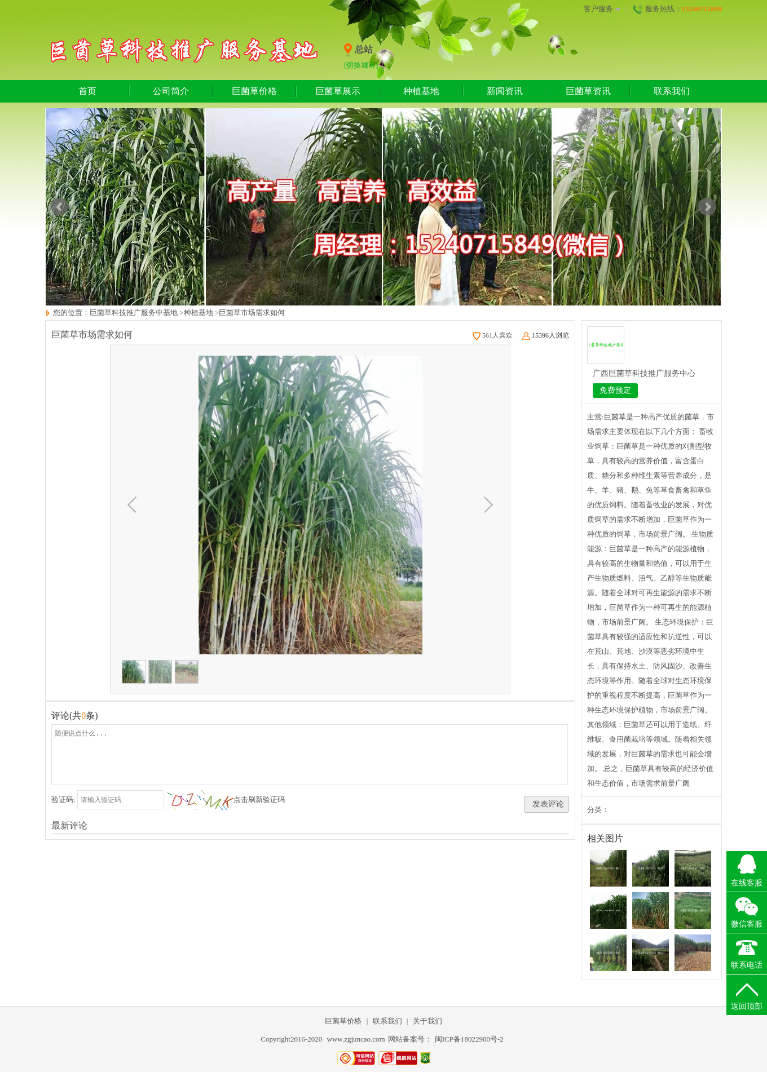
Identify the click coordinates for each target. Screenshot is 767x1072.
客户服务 (602, 9)
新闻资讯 (505, 91)
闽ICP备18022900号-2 (469, 1039)
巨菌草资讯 (588, 91)
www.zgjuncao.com (356, 1039)
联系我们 (672, 91)
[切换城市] (361, 65)
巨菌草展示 (337, 91)
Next (707, 207)
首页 (87, 91)
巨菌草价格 (254, 91)
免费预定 (615, 390)
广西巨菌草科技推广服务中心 (644, 373)
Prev (60, 207)
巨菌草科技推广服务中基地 (134, 312)
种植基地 (421, 91)
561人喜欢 (493, 335)
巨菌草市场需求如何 (252, 312)
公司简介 (171, 91)
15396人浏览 (545, 335)
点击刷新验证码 (259, 799)
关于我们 (427, 1021)
